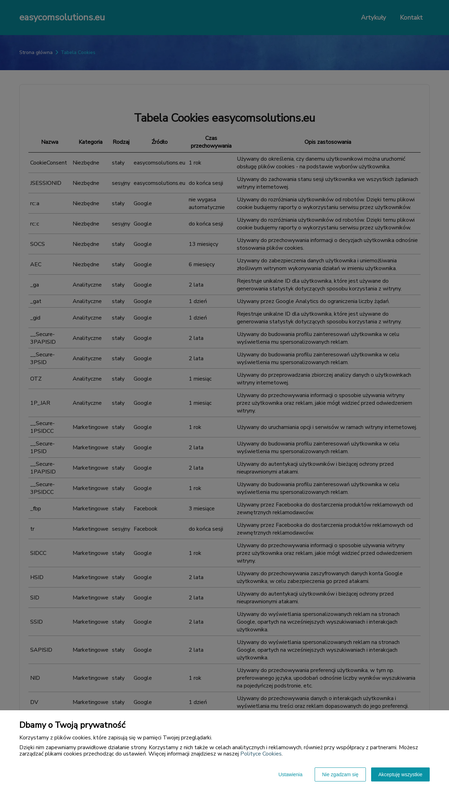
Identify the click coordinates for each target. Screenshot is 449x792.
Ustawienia (290, 774)
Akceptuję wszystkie (400, 774)
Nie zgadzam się (340, 774)
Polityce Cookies (261, 754)
